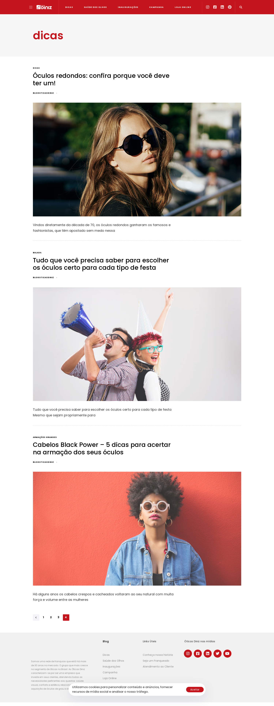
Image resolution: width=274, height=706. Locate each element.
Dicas (69, 7)
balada (37, 253)
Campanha (156, 7)
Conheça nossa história (158, 655)
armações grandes (45, 437)
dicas (36, 68)
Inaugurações (128, 7)
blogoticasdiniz (43, 93)
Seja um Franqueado (156, 661)
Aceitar (194, 689)
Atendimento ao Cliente (158, 666)
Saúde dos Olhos (95, 7)
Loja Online (183, 7)
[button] (32, 7)
